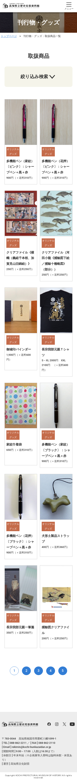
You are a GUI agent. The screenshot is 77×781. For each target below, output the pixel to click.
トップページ (9, 36)
